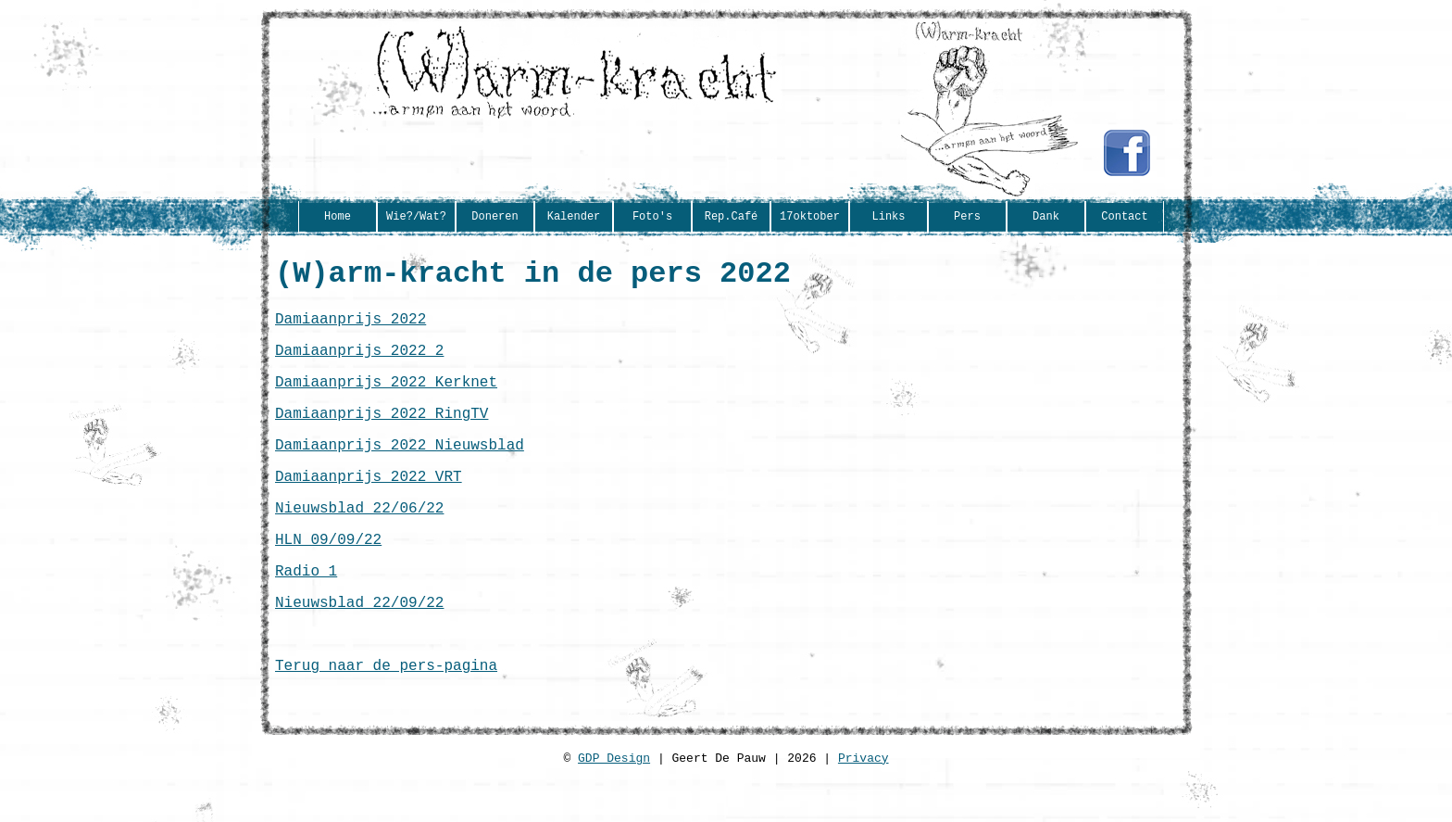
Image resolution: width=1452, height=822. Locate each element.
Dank (1046, 217)
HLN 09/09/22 (328, 573)
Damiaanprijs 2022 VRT (368, 503)
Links (888, 217)
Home (337, 217)
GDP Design (614, 813)
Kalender (574, 217)
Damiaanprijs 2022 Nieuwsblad (399, 468)
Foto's (652, 217)
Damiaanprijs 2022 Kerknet (386, 397)
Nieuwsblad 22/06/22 (359, 538)
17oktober (810, 217)
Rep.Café (731, 217)
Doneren (494, 217)
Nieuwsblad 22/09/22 (359, 644)
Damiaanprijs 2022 (350, 327)
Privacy (863, 813)
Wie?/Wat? (416, 217)
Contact (1124, 217)
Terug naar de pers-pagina (386, 714)
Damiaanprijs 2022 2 (359, 362)
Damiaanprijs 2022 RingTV (381, 433)
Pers (967, 217)
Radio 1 (306, 609)
